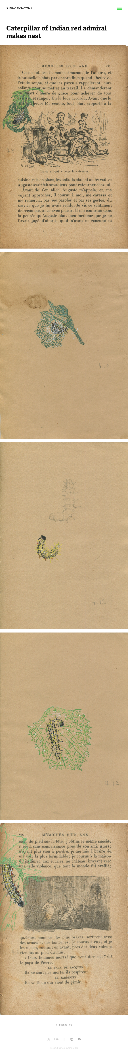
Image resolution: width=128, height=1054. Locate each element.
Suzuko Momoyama (19, 8)
